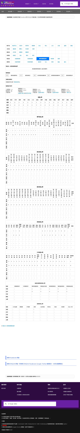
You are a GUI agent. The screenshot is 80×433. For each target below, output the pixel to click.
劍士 (40, 45)
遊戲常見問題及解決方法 (53, 388)
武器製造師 (17, 58)
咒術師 (27, 49)
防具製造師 (30, 58)
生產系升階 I (21, 93)
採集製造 (39, 11)
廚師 (59, 58)
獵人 (21, 55)
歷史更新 (3, 388)
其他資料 (68, 11)
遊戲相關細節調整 (52, 394)
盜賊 (65, 45)
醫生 (59, 62)
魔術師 (14, 49)
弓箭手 (20, 45)
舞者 (71, 45)
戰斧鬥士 (14, 45)
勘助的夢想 (16, 82)
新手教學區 (50, 391)
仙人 (46, 62)
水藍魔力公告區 (67, 388)
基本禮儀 (51, 3)
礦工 (33, 55)
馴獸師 (27, 52)
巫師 (33, 49)
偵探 (52, 62)
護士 (65, 62)
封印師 (14, 52)
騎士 (46, 45)
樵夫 (27, 55)
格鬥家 (27, 45)
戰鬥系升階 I (28, 93)
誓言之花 (69, 92)
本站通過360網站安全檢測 (23, 394)
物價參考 (27, 3)
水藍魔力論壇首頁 (67, 391)
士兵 (52, 45)
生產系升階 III (55, 92)
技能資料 (49, 11)
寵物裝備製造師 (42, 58)
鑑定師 (39, 62)
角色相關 (10, 11)
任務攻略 (58, 11)
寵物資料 (20, 11)
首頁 (3, 11)
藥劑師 (52, 58)
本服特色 (19, 388)
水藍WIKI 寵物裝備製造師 (8, 326)
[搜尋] (69, 4)
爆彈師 (33, 45)
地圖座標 (29, 11)
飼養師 (20, 52)
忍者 (59, 45)
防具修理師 (30, 62)
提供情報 (4, 425)
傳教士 (20, 49)
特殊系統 (36, 3)
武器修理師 (17, 62)
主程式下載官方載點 (68, 394)
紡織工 (14, 55)
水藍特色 (44, 3)
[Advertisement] (40, 31)
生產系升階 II (41, 92)
